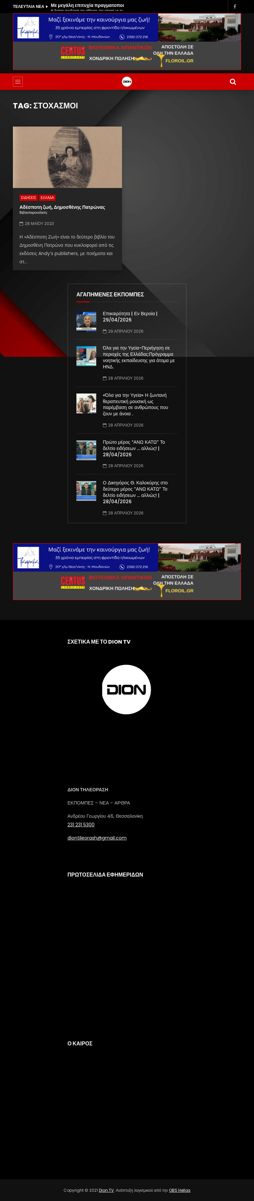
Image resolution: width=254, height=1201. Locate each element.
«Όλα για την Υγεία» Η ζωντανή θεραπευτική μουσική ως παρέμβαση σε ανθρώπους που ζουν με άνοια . (135, 404)
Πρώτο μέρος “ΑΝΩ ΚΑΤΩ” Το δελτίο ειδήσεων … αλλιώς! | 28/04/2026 (134, 448)
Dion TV (106, 1190)
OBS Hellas (179, 1190)
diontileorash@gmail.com (97, 838)
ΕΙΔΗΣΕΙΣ (28, 197)
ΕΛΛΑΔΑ (47, 197)
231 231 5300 (81, 824)
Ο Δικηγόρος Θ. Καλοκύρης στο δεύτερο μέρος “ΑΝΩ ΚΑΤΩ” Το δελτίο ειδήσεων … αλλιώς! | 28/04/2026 (135, 492)
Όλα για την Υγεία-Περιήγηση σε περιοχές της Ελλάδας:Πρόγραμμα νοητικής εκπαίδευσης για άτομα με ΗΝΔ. (139, 357)
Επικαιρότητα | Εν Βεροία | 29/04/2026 (130, 316)
